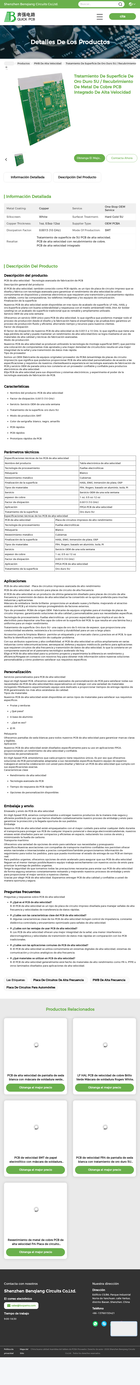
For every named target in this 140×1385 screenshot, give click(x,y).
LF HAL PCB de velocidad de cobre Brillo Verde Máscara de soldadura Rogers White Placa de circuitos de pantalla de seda (104, 1078)
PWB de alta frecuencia (109, 980)
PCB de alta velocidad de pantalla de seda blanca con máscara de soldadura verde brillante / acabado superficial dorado (35, 1078)
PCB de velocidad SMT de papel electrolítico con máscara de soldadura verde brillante (35, 1160)
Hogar (9, 63)
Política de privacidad (9, 1351)
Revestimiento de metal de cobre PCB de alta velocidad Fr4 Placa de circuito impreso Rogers (35, 1242)
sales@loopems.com (21, 1305)
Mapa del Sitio (24, 1351)
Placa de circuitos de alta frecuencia (58, 980)
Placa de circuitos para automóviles (30, 987)
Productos (23, 63)
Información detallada (27, 177)
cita (122, 16)
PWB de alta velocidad (47, 63)
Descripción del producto (77, 177)
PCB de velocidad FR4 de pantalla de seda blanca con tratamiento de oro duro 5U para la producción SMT (104, 1160)
